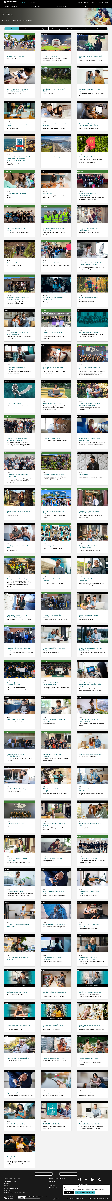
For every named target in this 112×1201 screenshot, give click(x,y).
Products (85, 29)
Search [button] (106, 2)
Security (41, 29)
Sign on (80, 2)
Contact (6, 1183)
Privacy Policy (101, 1189)
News (26, 29)
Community (56, 29)
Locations (86, 2)
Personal (22, 2)
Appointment (99, 2)
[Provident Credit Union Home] (10, 2)
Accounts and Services (11, 6)
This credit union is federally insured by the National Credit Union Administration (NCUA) (32, 1197)
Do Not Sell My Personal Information (15, 1193)
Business (32, 2)
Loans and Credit (36, 6)
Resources (85, 6)
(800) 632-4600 (53, 1187)
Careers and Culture (10, 1181)
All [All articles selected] (12, 29)
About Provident (61, 6)
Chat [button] (68, 1174)
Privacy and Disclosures (11, 1188)
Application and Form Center (12, 1179)
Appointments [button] (43, 1174)
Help (93, 2)
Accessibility (7, 1190)
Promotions (71, 29)
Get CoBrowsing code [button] (56, 1199)
